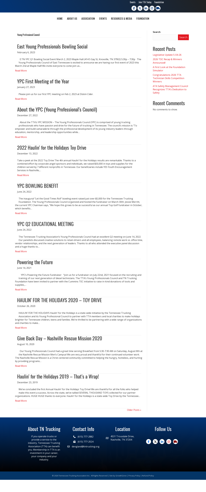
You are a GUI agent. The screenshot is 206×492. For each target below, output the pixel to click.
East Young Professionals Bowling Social (52, 58)
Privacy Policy (134, 487)
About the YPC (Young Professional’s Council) (57, 121)
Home (43, 24)
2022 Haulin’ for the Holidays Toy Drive (51, 159)
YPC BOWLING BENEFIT (37, 197)
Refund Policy (148, 487)
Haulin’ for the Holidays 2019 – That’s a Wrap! (58, 388)
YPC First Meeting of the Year (43, 93)
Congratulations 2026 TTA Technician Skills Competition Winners (168, 90)
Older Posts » (134, 422)
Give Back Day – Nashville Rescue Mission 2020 (59, 350)
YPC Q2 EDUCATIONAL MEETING (45, 235)
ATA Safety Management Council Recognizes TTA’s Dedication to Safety (170, 101)
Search (157, 44)
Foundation (159, 2)
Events (132, 2)
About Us (55, 24)
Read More (21, 82)
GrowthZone (121, 487)
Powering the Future (35, 274)
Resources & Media (137, 24)
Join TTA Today (144, 2)
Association (71, 24)
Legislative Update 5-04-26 (167, 67)
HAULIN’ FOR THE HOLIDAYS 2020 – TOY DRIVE (59, 312)
